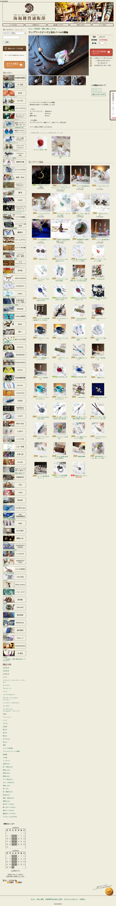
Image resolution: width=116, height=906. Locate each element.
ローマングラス (14, 170)
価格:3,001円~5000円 (98, 94)
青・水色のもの (8, 767)
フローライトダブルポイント (40, 431)
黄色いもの (6, 770)
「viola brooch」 (78, 390)
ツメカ (14, 493)
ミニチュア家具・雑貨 (14, 256)
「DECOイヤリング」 (100, 204)
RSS (10, 882)
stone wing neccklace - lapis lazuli (40, 411)
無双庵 (14, 600)
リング (5, 691)
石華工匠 (14, 455)
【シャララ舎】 (14, 439)
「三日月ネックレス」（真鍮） (41, 177)
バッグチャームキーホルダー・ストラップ (11, 710)
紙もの (5, 729)
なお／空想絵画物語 (14, 516)
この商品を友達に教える (102, 60)
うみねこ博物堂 (14, 317)
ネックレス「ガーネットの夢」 (98, 253)
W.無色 (14, 654)
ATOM (18, 882)
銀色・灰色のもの (8, 798)
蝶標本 (14, 233)
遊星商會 (14, 616)
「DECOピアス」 (41, 252)
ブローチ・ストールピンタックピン (10, 699)
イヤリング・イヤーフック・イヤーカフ (14, 681)
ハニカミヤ (14, 554)
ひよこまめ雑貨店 (14, 570)
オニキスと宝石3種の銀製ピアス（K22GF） (40, 312)
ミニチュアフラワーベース (41, 204)
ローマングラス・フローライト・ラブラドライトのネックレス (61, 178)
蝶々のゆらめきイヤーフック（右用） (79, 253)
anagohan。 (14, 286)
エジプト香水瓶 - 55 (98, 352)
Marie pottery (14, 585)
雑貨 (14, 193)
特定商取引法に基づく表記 (102, 65)
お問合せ (80, 25)
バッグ (5, 720)
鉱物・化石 (14, 178)
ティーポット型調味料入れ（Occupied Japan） (78, 273)
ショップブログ (58, 25)
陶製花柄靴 (79, 449)
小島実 (14, 401)
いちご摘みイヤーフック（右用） (79, 431)
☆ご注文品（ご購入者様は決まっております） (14, 659)
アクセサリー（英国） (14, 155)
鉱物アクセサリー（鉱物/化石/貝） (14, 124)
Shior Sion (14, 424)
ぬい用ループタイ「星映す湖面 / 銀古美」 (79, 411)
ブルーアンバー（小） (98, 312)
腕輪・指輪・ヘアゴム (49, 28)
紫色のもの (6, 776)
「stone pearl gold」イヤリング (78, 312)
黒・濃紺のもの (8, 792)
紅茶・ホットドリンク (14, 94)
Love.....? (14, 638)
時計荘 (14, 501)
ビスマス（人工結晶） (60, 431)
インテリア (6, 760)
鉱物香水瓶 (14, 162)
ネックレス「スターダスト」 (40, 273)
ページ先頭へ (109, 892)
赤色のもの (6, 764)
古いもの (14, 101)
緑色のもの (6, 773)
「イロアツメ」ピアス (60, 352)
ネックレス (6, 685)
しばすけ (14, 432)
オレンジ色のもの (8, 782)
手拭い (5, 714)
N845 (14, 325)
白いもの (5, 788)
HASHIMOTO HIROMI (14, 547)
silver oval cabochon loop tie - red (78, 292)
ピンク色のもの (8, 779)
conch (14, 416)
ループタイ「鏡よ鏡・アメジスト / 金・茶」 (98, 411)
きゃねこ (14, 371)
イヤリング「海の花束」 (98, 332)
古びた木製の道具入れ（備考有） (60, 450)
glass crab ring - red (59, 370)
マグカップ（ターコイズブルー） (40, 391)
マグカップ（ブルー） (40, 332)
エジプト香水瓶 (14, 248)
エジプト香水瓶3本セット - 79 (80, 177)
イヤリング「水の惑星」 (79, 332)
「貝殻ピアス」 (98, 370)
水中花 (14, 271)
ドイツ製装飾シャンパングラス (40, 352)
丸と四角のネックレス (79, 352)
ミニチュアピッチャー (100, 177)
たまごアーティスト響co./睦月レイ (14, 470)
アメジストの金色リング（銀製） (61, 147)
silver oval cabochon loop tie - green (59, 292)
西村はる (14, 562)
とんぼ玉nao (14, 508)
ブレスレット (7, 688)
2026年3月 (6, 674)
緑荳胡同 (14, 631)
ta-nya (14, 462)
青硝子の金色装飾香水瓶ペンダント (61, 230)
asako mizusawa (14, 279)
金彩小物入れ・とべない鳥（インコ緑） (98, 450)
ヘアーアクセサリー (9, 694)
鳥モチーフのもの (8, 804)
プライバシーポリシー (71, 899)
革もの (5, 742)
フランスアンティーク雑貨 (11, 751)
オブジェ (5, 723)
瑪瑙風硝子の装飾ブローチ (80, 230)
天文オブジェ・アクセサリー (14, 185)
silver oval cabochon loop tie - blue (40, 293)
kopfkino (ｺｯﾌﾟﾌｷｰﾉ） (14, 409)
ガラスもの (6, 739)
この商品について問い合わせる (102, 58)
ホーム (13, 25)
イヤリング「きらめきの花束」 (60, 273)
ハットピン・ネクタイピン (11, 703)
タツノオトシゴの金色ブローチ (60, 253)
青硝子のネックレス (79, 469)
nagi (14, 524)
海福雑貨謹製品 (14, 78)
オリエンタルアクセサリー (14, 147)
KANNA (14, 348)
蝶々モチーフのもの (9, 807)
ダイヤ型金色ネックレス (41, 230)
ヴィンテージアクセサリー (14, 117)
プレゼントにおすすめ (10, 816)
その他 (5, 757)
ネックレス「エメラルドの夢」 (61, 204)
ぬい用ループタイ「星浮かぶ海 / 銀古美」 (60, 411)
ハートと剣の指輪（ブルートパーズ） (59, 470)
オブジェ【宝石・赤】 (41, 143)
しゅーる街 (14, 447)
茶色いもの (6, 785)
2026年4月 (6, 671)
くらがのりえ (14, 393)
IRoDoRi (14, 309)
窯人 (14, 332)
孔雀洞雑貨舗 (14, 378)
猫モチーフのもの (8, 810)
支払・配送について (35, 25)
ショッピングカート (103, 25)
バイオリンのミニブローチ (98, 431)
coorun (14, 386)
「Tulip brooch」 (98, 272)
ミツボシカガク (14, 593)
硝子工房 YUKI (14, 340)
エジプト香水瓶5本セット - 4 (40, 470)
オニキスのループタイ (60, 312)
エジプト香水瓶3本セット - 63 (100, 230)
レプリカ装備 (14, 217)
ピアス (5, 677)
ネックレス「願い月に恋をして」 (80, 204)
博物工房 (14, 539)
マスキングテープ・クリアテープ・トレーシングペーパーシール (14, 209)
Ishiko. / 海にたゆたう (14, 294)
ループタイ (6, 706)
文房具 (14, 201)
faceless (14, 646)
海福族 (5, 754)
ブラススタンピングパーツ (14, 263)
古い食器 (14, 86)
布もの (5, 733)
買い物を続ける (103, 63)
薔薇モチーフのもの (9, 813)
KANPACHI (14, 355)
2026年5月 (6, 668)
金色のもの (6, 795)
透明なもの (6, 801)
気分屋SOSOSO (14, 363)
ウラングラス (14, 109)
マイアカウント (14, 30)
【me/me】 (14, 608)
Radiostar (14, 623)
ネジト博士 (14, 531)
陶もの (5, 736)
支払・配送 (40, 899)
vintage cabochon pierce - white (98, 292)
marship (14, 577)
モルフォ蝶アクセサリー (14, 139)
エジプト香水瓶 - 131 (40, 371)
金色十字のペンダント (98, 391)
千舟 (14, 485)
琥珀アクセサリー (14, 132)
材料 (4, 745)
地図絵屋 (14, 478)
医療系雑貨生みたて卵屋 (14, 302)
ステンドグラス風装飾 (14, 225)
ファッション (7, 717)
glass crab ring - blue (79, 370)
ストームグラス (14, 240)
